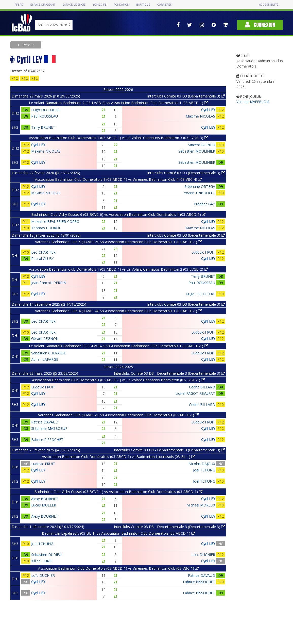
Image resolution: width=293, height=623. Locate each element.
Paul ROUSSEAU (44, 116)
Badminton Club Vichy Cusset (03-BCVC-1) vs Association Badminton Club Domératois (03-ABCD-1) (118, 491)
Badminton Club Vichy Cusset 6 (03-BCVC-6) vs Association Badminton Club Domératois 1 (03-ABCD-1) (118, 214)
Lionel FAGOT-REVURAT (195, 393)
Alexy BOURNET (44, 498)
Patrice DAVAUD (44, 422)
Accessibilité (268, 4)
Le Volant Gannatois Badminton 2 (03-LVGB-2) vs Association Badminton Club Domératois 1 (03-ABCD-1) (118, 102)
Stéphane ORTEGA (199, 186)
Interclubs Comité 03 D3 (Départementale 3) (186, 96)
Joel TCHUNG (204, 470)
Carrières (164, 4)
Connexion (260, 25)
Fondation (121, 4)
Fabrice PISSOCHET (47, 439)
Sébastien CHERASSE (48, 353)
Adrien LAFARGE (44, 359)
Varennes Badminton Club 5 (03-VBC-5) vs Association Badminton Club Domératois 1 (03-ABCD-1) (118, 241)
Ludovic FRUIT (203, 252)
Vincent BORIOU (201, 144)
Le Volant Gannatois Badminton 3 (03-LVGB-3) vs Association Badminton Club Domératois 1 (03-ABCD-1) (118, 345)
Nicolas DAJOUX (201, 463)
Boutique (143, 4)
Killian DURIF (41, 561)
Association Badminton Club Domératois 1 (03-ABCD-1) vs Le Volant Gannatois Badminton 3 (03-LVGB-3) (118, 137)
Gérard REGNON (45, 338)
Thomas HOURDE (46, 227)
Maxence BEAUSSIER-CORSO (55, 221)
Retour (28, 44)
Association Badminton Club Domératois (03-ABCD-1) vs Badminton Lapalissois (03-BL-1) (118, 456)
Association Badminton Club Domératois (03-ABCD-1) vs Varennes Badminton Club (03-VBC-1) (118, 568)
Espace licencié (74, 4)
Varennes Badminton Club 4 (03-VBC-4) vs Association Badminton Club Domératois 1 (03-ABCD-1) (118, 310)
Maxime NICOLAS (200, 116)
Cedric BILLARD (202, 387)
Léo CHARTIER (43, 252)
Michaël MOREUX (200, 505)
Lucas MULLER (43, 505)
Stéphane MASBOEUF (49, 428)
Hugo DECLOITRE (46, 109)
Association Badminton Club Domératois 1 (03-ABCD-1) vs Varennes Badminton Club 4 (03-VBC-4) (118, 179)
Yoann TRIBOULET (199, 192)
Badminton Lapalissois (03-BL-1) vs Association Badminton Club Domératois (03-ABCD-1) (118, 533)
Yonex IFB (100, 4)
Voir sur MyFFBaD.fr (253, 101)
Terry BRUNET (43, 127)
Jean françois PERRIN (48, 282)
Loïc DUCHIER (203, 554)
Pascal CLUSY (42, 258)
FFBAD (19, 4)
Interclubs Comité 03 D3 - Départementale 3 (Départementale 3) (169, 373)
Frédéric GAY (204, 204)
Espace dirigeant (43, 4)
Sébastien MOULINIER (196, 151)
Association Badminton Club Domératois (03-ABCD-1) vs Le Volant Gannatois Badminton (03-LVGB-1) (118, 380)
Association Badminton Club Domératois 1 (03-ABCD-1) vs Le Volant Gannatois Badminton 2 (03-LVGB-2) (118, 269)
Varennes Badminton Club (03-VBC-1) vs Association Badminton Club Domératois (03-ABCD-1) (118, 415)
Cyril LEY (208, 109)
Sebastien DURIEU (46, 554)
